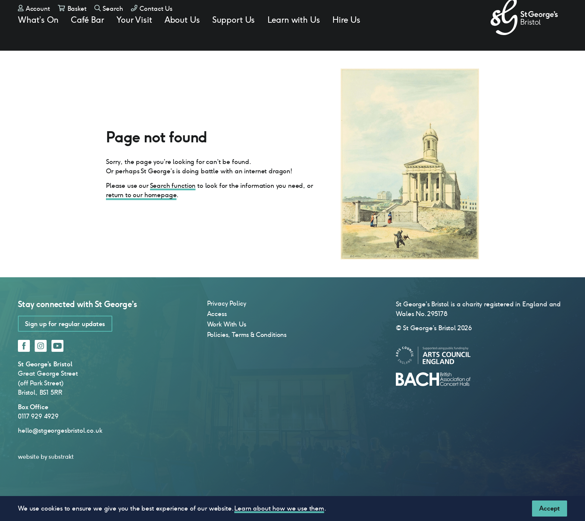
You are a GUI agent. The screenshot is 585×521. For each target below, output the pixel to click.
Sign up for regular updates (65, 343)
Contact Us (151, 18)
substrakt (61, 476)
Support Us (233, 36)
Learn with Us (294, 36)
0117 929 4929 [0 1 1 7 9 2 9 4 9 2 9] (38, 435)
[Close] (549, 509)
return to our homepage (141, 214)
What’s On (38, 36)
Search (108, 18)
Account (34, 18)
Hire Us (346, 36)
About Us (182, 36)
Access (217, 333)
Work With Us (226, 343)
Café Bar (87, 36)
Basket (72, 18)
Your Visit (134, 36)
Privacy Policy (226, 322)
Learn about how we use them (279, 508)
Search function (173, 205)
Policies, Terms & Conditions (247, 354)
